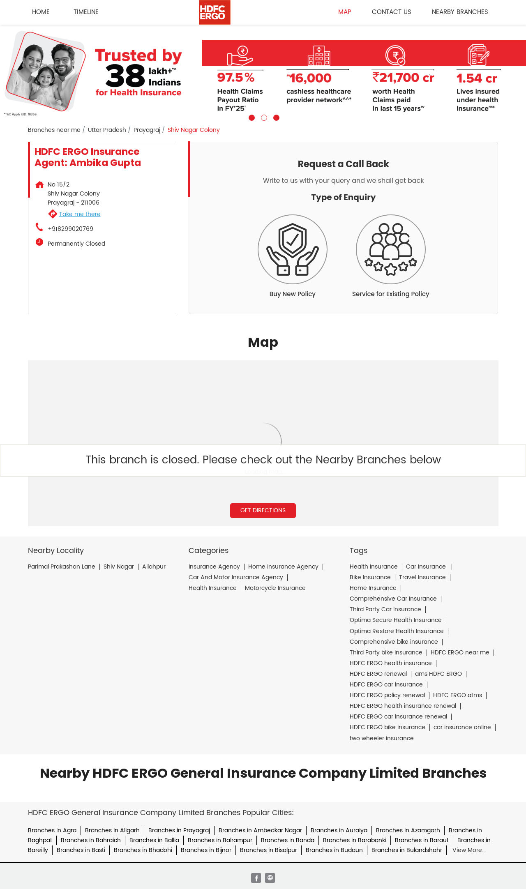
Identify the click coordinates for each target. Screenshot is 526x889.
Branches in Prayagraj (179, 830)
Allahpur (154, 567)
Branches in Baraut (422, 840)
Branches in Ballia (154, 840)
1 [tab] (251, 117)
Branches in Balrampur (220, 840)
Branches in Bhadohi (143, 850)
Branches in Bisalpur (268, 850)
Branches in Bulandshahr (406, 850)
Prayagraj (147, 130)
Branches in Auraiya (339, 830)
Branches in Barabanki (354, 840)
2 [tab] (263, 117)
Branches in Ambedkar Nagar (260, 830)
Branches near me (54, 130)
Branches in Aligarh (112, 830)
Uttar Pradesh (107, 130)
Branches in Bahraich (91, 840)
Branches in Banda (287, 840)
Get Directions (263, 510)
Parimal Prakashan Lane (61, 567)
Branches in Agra (52, 830)
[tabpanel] (263, 73)
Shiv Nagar (119, 567)
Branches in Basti (81, 850)
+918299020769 (70, 229)
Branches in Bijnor (206, 850)
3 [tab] (275, 117)
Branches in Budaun (334, 850)
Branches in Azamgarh (408, 830)
